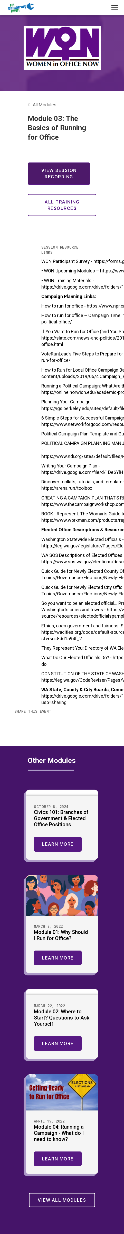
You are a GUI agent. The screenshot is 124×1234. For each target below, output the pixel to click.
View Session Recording (59, 173)
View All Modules (62, 1200)
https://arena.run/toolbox (66, 488)
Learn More (58, 844)
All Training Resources (62, 205)
